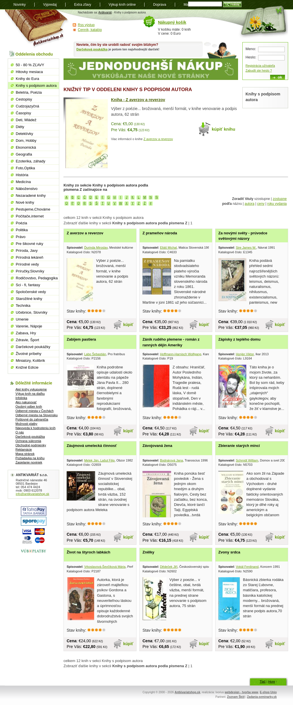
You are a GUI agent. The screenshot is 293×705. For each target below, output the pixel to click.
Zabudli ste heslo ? (259, 70)
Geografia (24, 154)
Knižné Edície (27, 367)
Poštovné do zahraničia (31, 419)
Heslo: (251, 57)
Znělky (148, 552)
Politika (22, 230)
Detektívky (24, 133)
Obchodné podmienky (30, 445)
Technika (23, 305)
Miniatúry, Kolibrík (30, 360)
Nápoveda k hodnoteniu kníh (35, 428)
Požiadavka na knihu (30, 458)
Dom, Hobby (26, 140)
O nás (19, 432)
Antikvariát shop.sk (37, 28)
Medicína (23, 182)
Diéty (20, 127)
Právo (20, 237)
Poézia (21, 223)
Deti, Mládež (26, 120)
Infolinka (21, 398)
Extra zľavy (82, 5)
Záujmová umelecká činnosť (92, 445)
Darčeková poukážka (92, 49)
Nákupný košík (172, 22)
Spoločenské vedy (31, 292)
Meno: (251, 49)
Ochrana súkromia (28, 441)
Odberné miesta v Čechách (34, 411)
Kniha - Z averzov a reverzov (138, 99)
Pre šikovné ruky (29, 243)
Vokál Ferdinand (247, 566)
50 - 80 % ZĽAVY (30, 65)
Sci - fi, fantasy (28, 285)
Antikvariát (105, 12)
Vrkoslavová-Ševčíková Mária (104, 566)
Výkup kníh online (122, 5)
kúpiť (128, 324)
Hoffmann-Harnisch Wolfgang (180, 354)
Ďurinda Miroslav (96, 247)
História (22, 175)
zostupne (280, 199)
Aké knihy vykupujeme (31, 389)
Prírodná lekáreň (29, 257)
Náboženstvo (26, 188)
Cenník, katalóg (90, 30)
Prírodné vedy (27, 264)
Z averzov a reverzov (158, 139)
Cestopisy (24, 99)
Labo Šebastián (95, 354)
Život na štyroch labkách (88, 552)
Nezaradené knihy (31, 195)
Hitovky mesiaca (29, 72)
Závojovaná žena (157, 445)
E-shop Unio (268, 692)
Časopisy (23, 113)
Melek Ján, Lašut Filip (99, 460)
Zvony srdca (229, 552)
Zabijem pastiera (81, 339)
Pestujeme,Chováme (33, 209)
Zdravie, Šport (27, 340)
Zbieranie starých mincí (239, 445)
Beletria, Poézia (29, 92)
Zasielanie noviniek (28, 462)
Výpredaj (50, 5)
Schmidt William (247, 460)
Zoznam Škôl (236, 696)
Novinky (19, 5)
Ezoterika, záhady (30, 161)
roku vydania (277, 204)
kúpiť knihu (223, 129)
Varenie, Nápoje (29, 326)
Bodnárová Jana (171, 460)
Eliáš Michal (168, 247)
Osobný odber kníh (28, 406)
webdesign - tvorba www (241, 692)
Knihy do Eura (27, 78)
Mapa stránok (25, 453)
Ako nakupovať (26, 402)
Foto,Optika (25, 168)
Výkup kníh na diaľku (30, 393)
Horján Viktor (245, 354)
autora (249, 204)
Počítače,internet (30, 216)
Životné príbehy (28, 353)
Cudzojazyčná (27, 106)
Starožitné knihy (29, 298)
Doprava (159, 5)
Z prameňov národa (159, 233)
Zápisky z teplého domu (239, 339)
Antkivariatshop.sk (187, 692)
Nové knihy (25, 202)
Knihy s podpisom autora (36, 85)
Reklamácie (23, 449)
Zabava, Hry (26, 333)
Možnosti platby (26, 423)
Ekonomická (26, 147)
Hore (271, 681)
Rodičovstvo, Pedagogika (37, 278)
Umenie (22, 319)
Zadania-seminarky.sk (262, 696)
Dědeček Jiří (168, 566)
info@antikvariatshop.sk (32, 494)
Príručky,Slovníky (30, 271)
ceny (260, 204)
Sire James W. (246, 247)
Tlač (263, 681)
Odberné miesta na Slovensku (36, 415)
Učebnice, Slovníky (31, 312)
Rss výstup (86, 25)
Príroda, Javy (27, 250)
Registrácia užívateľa (260, 65)
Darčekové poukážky (33, 347)
